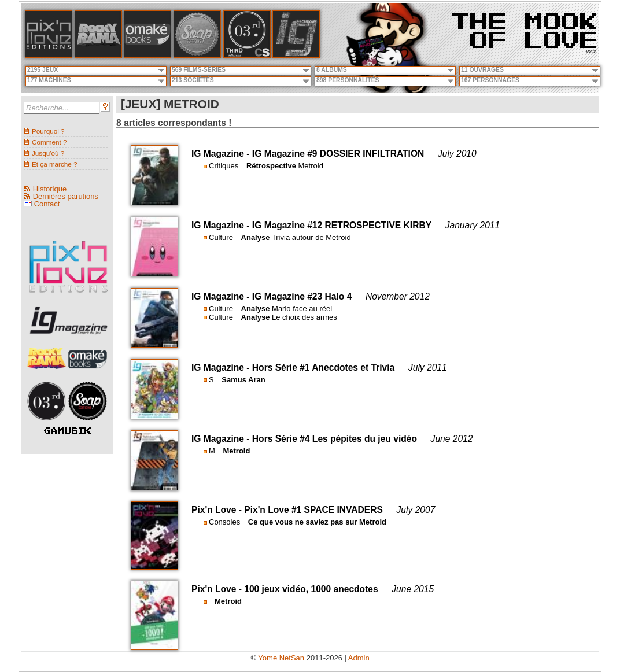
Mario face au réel (302, 308)
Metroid (310, 165)
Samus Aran (243, 379)
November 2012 (398, 296)
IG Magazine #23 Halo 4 (302, 296)
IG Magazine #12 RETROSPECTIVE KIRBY (341, 225)
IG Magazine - (221, 153)
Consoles (224, 522)
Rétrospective (271, 165)
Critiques (223, 165)
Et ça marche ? (55, 164)
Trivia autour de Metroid (311, 237)
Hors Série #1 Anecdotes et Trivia (323, 367)
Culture (221, 237)
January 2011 (472, 225)
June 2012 (452, 439)
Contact (47, 204)
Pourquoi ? (48, 131)
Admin (359, 657)
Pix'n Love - (217, 510)
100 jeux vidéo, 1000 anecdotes (311, 589)
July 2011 (427, 367)
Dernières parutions (65, 196)
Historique (50, 188)
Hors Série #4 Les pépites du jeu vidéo (334, 439)
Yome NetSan (281, 657)
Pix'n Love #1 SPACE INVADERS (313, 510)
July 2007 (416, 510)
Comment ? (49, 142)
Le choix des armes (304, 317)
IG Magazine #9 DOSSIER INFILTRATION (338, 153)
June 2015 (413, 589)
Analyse (255, 237)
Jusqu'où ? (48, 153)
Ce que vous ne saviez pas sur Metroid (317, 522)
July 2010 (457, 153)
